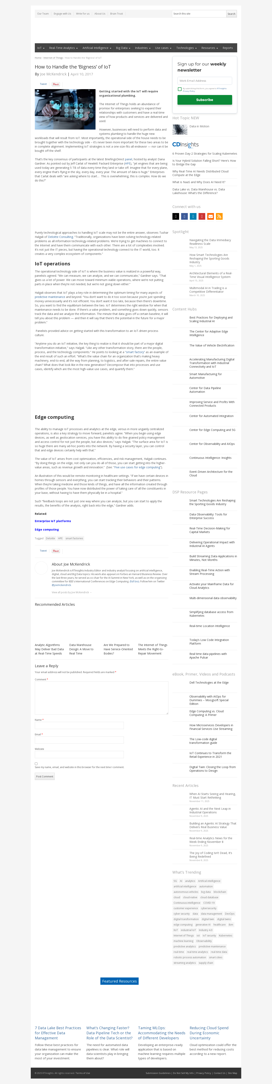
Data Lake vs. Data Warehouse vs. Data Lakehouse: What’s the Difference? (198, 191)
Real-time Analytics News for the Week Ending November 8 (210, 840)
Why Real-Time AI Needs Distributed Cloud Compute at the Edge (200, 173)
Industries (141, 48)
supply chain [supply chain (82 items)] (206, 963)
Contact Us (219, 1073)
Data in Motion (199, 126)
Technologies (185, 48)
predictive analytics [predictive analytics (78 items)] (185, 946)
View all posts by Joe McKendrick (72, 592)
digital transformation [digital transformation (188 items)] (186, 919)
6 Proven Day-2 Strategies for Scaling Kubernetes (204, 153)
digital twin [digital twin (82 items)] (208, 919)
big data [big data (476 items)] (206, 892)
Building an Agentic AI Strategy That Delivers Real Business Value (212, 825)
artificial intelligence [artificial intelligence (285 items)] (185, 886)
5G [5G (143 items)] (175, 881)
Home (38, 57)
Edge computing (47, 529)
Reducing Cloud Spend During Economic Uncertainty (209, 1032)
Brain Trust (116, 13)
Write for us (82, 13)
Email (39, 734)
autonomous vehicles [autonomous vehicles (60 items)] (186, 892)
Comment (41, 679)
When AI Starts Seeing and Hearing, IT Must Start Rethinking (212, 795)
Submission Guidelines (158, 1073)
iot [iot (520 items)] (198, 935)
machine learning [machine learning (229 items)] (183, 941)
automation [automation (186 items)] (206, 886)
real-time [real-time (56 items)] (179, 952)
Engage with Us (62, 13)
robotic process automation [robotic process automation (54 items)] (190, 957)
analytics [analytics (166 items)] (190, 881)
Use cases (162, 48)
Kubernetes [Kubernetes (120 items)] (225, 935)
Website (39, 749)
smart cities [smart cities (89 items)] (215, 957)
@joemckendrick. (61, 585)
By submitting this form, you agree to (204, 89)
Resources (208, 48)
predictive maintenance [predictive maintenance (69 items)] (212, 946)
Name (39, 720)
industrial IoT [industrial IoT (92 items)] (188, 930)
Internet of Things (53, 57)
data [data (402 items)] (195, 913)
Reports (228, 48)
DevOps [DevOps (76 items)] (229, 913)
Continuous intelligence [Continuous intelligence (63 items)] (187, 903)
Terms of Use (82, 1073)
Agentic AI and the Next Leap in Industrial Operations (210, 810)
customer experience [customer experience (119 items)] (186, 908)
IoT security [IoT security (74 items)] (209, 935)
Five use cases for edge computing (137, 467)
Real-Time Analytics (62, 48)
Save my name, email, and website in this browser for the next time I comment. (79, 767)
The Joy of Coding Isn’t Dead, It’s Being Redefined (210, 854)
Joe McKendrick (53, 74)
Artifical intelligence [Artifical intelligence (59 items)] (209, 881)
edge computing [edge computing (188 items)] (183, 924)
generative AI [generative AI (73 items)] (203, 924)
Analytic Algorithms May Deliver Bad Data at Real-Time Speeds (49, 649)
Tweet (43, 84)
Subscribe (204, 100)
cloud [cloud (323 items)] (177, 897)
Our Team (43, 13)
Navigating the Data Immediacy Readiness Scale (210, 242)
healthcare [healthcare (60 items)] (220, 924)
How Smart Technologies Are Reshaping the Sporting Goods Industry (209, 258)
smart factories (74, 538)
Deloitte (50, 538)
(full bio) (134, 581)
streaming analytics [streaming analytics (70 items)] (185, 963)
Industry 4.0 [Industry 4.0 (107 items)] (205, 930)
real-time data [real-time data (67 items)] (219, 952)
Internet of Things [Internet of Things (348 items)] (184, 935)
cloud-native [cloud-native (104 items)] (190, 897)
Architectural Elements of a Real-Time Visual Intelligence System (210, 275)
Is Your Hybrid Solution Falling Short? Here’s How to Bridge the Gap (204, 162)
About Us (100, 13)
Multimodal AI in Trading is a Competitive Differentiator (208, 289)
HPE (60, 538)
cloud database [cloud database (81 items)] (209, 897)
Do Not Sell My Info (183, 1073)
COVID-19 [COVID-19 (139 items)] (209, 903)
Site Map (232, 1073)
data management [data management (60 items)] (211, 913)
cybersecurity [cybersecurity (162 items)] (208, 908)
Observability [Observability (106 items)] (204, 941)
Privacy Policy (203, 1073)
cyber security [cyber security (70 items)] (182, 913)
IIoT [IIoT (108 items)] (176, 930)
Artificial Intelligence (95, 48)
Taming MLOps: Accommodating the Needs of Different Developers (161, 1032)
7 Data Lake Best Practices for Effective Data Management (58, 1032)
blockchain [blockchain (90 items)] (220, 892)
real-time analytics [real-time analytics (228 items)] (197, 952)
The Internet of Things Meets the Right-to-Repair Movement (152, 649)
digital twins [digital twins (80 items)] (224, 919)
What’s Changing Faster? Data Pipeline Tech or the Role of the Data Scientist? (109, 1032)
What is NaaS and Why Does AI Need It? (198, 182)
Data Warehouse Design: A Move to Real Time (81, 649)
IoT (39, 48)
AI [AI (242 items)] (181, 881)
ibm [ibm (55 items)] (231, 924)
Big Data (122, 48)
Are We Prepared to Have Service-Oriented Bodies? (118, 649)
